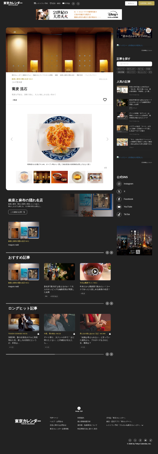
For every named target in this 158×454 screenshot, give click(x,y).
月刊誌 (66, 3)
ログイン (131, 3)
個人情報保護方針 (84, 421)
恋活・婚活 (55, 3)
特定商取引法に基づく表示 (87, 429)
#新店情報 (121, 72)
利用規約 (80, 418)
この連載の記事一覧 (17, 212)
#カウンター (131, 68)
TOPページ (54, 418)
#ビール (140, 68)
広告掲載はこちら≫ (146, 50)
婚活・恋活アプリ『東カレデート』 (119, 421)
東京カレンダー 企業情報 (59, 429)
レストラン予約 (41, 3)
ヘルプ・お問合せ (56, 421)
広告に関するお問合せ (58, 425)
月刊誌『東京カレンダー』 (116, 418)
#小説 (148, 68)
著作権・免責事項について (87, 425)
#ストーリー (131, 72)
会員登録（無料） (146, 3)
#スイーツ (121, 68)
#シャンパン (142, 72)
